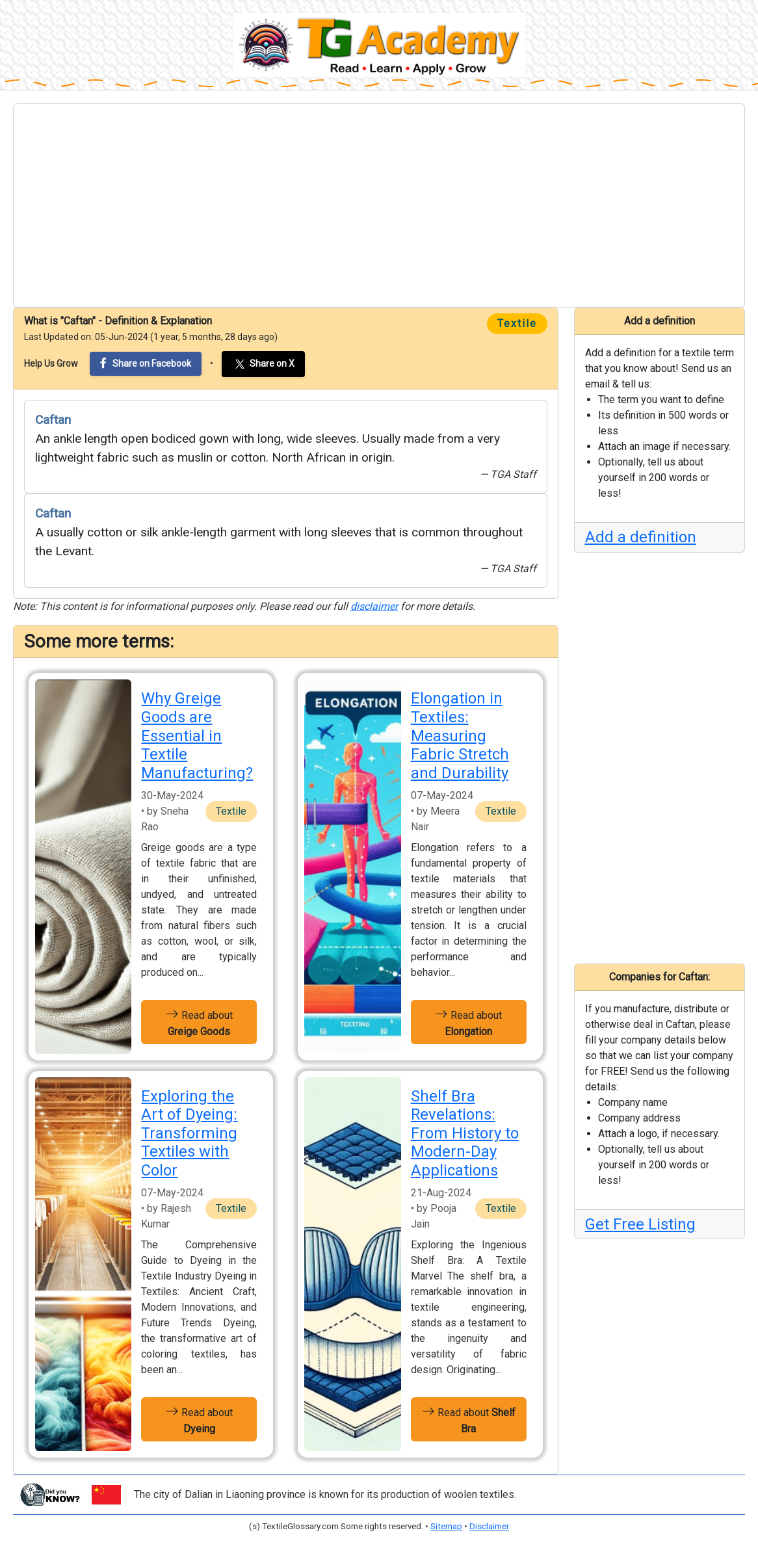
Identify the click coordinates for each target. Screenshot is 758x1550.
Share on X (263, 364)
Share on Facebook (145, 363)
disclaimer (374, 606)
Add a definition (640, 537)
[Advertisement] (379, 205)
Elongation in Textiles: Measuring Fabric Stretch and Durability (460, 735)
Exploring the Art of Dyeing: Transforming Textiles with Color (189, 1133)
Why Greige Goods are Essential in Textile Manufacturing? (197, 735)
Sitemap (446, 1526)
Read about (199, 1022)
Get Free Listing (640, 1224)
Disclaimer (489, 1526)
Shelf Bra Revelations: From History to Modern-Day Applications (465, 1133)
